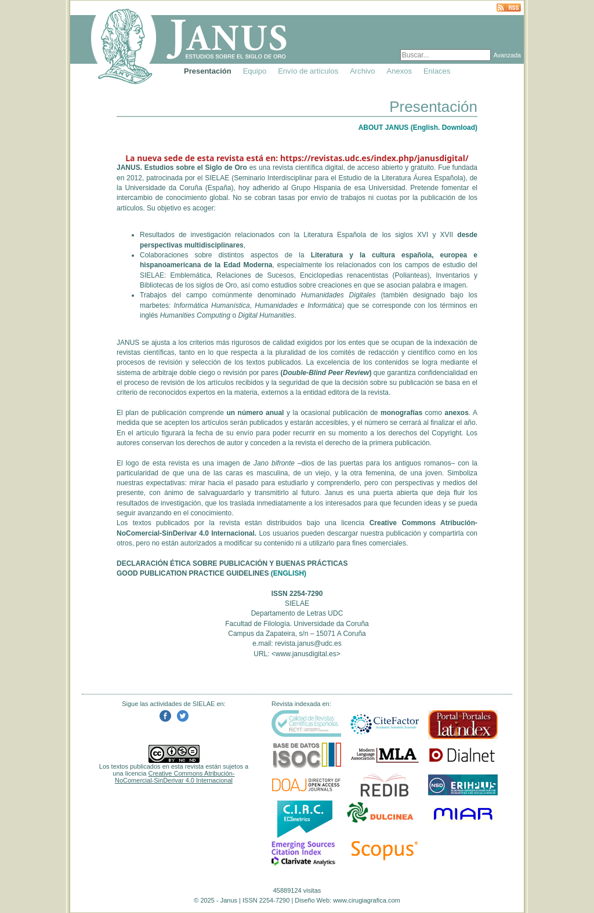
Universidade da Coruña (163, 188)
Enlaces (436, 71)
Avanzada (507, 55)
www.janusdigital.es (306, 654)
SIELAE (217, 178)
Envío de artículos (308, 71)
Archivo (362, 71)
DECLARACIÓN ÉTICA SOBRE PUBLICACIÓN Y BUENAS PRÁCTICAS (232, 563)
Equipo (254, 71)
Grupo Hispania (316, 188)
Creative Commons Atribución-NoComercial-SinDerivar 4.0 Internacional (175, 777)
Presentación (207, 71)
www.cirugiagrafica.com (366, 900)
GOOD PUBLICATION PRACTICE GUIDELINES (193, 573)
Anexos (399, 71)
